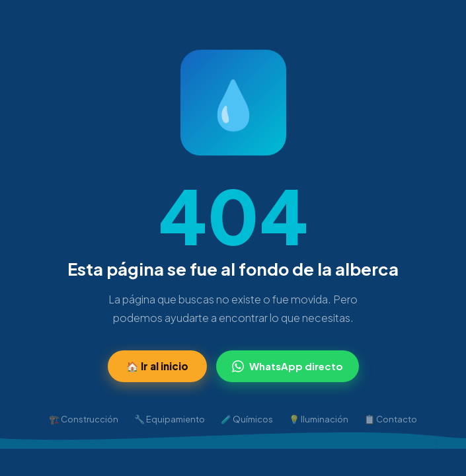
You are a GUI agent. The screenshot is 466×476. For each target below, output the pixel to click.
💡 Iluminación (318, 419)
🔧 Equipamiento (169, 419)
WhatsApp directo (287, 366)
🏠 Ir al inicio (157, 366)
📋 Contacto (390, 419)
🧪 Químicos (247, 419)
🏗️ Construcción (83, 419)
